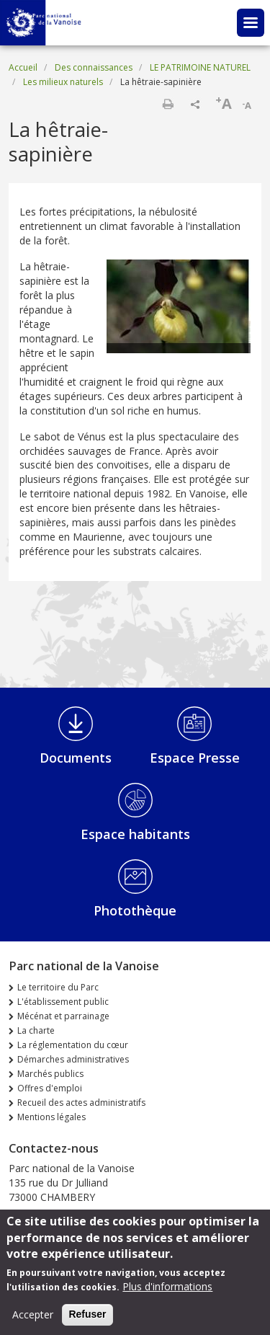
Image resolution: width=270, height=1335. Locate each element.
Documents (76, 757)
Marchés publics (50, 1074)
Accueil (23, 67)
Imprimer (168, 104)
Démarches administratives (73, 1059)
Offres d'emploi (49, 1088)
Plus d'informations (167, 1293)
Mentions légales (51, 1117)
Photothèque (135, 910)
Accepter (32, 1321)
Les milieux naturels (63, 82)
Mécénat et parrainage (63, 1016)
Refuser (87, 1320)
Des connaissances (93, 67)
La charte (36, 1030)
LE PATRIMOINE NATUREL (200, 67)
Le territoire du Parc (58, 987)
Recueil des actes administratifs (81, 1102)
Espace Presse (195, 757)
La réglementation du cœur (72, 1045)
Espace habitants (135, 834)
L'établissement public (63, 1001)
